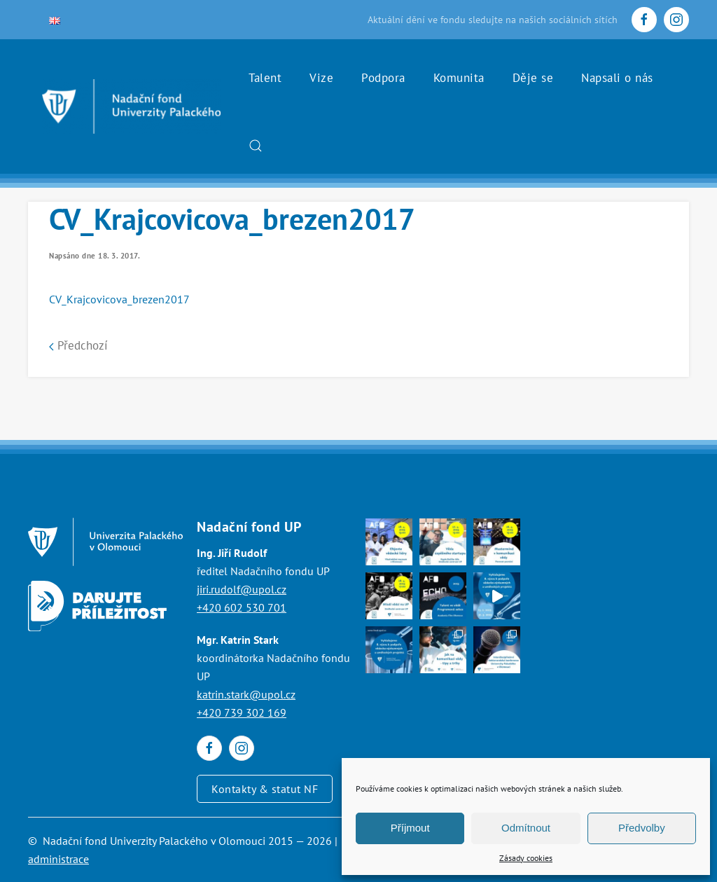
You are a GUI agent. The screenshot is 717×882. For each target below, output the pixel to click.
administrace (58, 859)
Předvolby (641, 828)
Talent (265, 77)
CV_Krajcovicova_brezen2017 (119, 299)
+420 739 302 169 (241, 712)
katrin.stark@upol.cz (246, 694)
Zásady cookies (525, 858)
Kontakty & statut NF (264, 789)
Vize (321, 77)
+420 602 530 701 (241, 607)
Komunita (459, 77)
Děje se (533, 77)
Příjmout (410, 828)
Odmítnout (525, 828)
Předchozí (78, 345)
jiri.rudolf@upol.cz (241, 589)
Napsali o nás (617, 77)
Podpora (383, 77)
